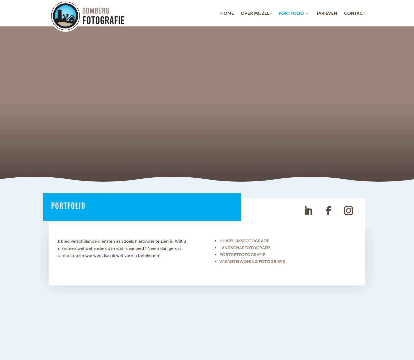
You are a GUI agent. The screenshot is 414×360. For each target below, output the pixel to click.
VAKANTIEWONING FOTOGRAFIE (252, 261)
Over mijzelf (256, 13)
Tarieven (326, 13)
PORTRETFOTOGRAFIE (242, 254)
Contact (354, 13)
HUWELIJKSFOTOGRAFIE (244, 240)
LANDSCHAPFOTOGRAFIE (245, 247)
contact (64, 255)
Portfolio (291, 13)
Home (227, 13)
